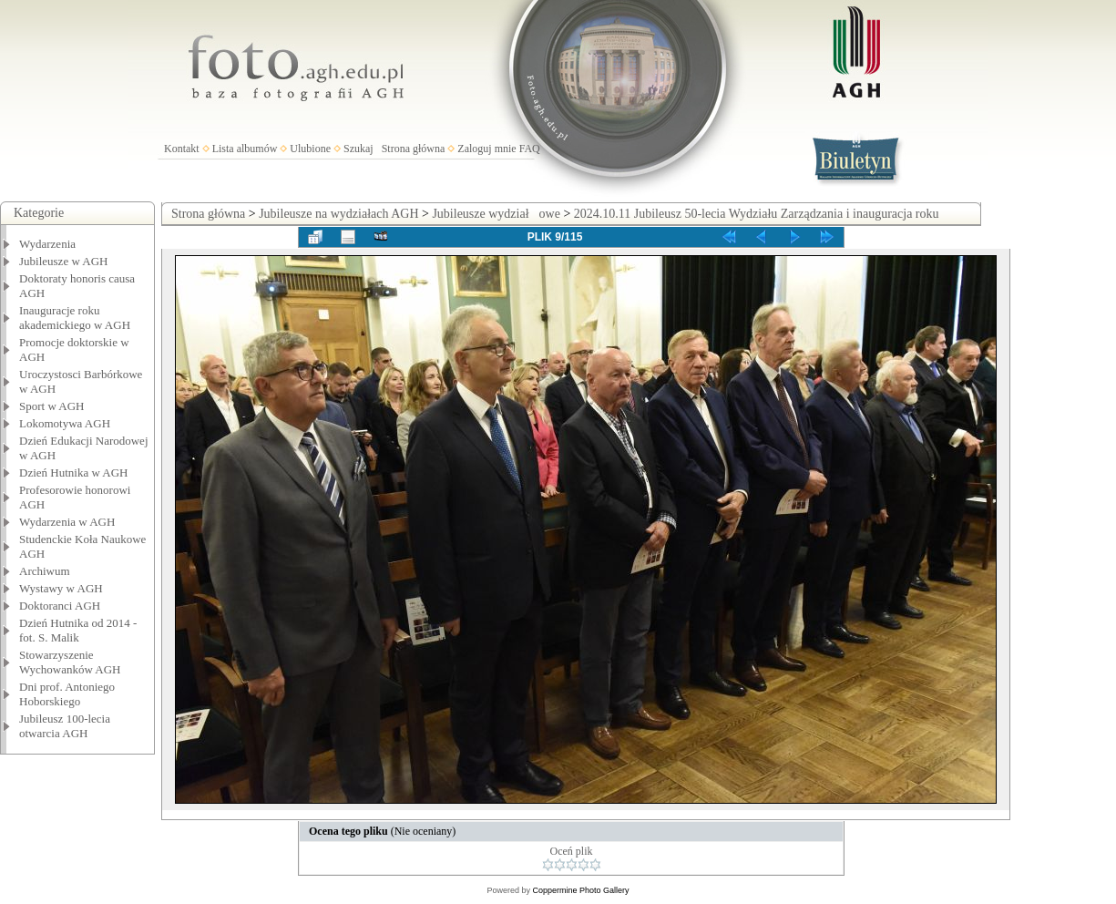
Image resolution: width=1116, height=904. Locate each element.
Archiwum (44, 571)
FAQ (529, 148)
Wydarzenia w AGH (67, 522)
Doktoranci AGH (59, 605)
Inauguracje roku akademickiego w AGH (74, 317)
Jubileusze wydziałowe (495, 214)
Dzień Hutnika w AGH (73, 472)
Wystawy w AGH (61, 588)
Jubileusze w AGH (63, 261)
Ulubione (310, 148)
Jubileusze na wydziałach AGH (338, 214)
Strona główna (413, 148)
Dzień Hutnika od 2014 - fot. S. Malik (78, 630)
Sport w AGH (52, 406)
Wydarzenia (47, 244)
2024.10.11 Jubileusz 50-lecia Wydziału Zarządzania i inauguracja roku (756, 214)
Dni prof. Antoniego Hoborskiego (67, 694)
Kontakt (182, 148)
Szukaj (358, 148)
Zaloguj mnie (486, 148)
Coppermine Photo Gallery (580, 890)
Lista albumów (245, 148)
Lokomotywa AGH (64, 423)
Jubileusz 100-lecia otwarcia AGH (64, 726)
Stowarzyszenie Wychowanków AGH (70, 662)
